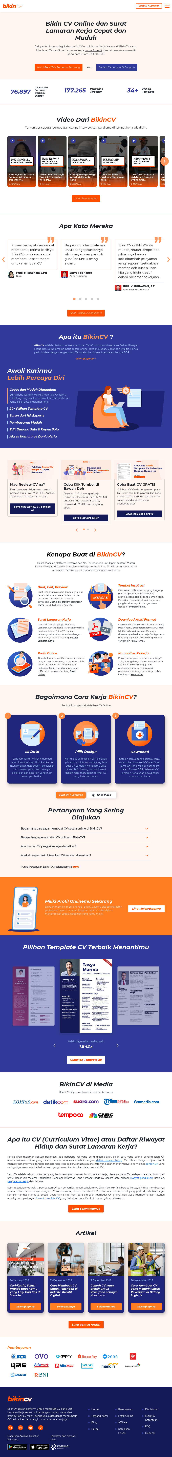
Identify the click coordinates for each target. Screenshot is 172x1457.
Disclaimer (151, 1409)
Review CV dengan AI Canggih (117, 67)
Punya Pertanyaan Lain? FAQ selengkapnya (50, 866)
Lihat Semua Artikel (86, 1324)
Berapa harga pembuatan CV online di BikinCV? (53, 837)
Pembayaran (125, 1409)
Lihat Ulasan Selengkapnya (86, 312)
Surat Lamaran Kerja (54, 619)
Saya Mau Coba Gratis (139, 513)
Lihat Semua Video (86, 198)
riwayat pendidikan (141, 1177)
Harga (95, 1428)
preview (65, 601)
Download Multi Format (137, 619)
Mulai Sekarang (58, 67)
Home (95, 1409)
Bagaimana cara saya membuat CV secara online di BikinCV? (61, 828)
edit (58, 601)
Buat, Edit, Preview (53, 587)
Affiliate (122, 1422)
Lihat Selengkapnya (146, 908)
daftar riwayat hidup (109, 1160)
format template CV (48, 1198)
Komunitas (137, 674)
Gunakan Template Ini (86, 1059)
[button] (74, 299)
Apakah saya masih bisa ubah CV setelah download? (56, 855)
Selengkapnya (25, 1306)
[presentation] (164, 161)
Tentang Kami (99, 1415)
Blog (94, 1422)
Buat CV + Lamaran (149, 6)
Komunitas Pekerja (133, 653)
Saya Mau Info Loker (86, 517)
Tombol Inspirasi (131, 585)
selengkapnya (86, 358)
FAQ (147, 1426)
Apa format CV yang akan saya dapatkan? (48, 846)
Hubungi (150, 1433)
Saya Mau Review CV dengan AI (32, 508)
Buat (52, 601)
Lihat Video (101, 795)
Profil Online (47, 653)
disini (75, 866)
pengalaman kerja (18, 1181)
